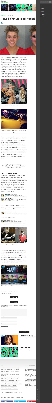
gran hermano (16, 371)
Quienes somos (3, 398)
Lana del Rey (15, 390)
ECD (2, 369)
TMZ (2, 73)
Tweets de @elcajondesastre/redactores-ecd (11, 393)
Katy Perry (17, 372)
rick (5, 23)
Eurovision (3, 371)
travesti (5, 378)
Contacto (22, 398)
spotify (16, 380)
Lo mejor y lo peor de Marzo (36, 387)
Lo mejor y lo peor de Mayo (25, 349)
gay (2, 378)
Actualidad (3, 15)
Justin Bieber (4, 293)
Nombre (2, 318)
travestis (6, 369)
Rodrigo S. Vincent (29, 374)
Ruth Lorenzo (10, 383)
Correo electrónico (4, 321)
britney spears (9, 371)
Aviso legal (18, 398)
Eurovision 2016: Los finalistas (26, 336)
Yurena (12, 380)
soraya (16, 385)
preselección (3, 385)
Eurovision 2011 (4, 380)
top (9, 380)
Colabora (8, 398)
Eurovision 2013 (4, 381)
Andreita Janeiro (11, 292)
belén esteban (14, 388)
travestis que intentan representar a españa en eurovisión (10, 376)
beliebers (19, 292)
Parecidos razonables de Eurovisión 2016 (34, 382)
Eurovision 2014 (11, 381)
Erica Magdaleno (4, 390)
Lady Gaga (11, 369)
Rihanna (7, 372)
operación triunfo (12, 378)
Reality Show (18, 381)
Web (1, 324)
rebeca (9, 388)
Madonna (3, 372)
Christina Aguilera (4, 374)
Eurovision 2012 (10, 385)
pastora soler (4, 383)
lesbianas (10, 293)
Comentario (3, 308)
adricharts (16, 369)
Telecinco (12, 372)
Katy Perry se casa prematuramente (36, 370)
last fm (16, 383)
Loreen (18, 378)
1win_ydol (27, 372)
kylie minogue (4, 388)
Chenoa (20, 385)
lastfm (10, 390)
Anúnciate (13, 398)
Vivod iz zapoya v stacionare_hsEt (32, 369)
